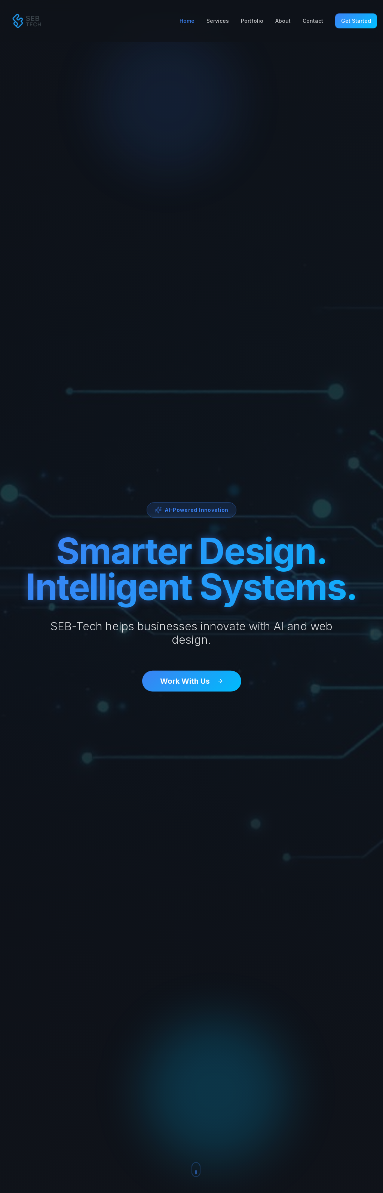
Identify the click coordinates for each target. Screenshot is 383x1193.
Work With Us (191, 681)
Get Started (356, 21)
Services (217, 21)
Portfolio (252, 21)
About (283, 21)
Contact (313, 21)
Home (187, 21)
